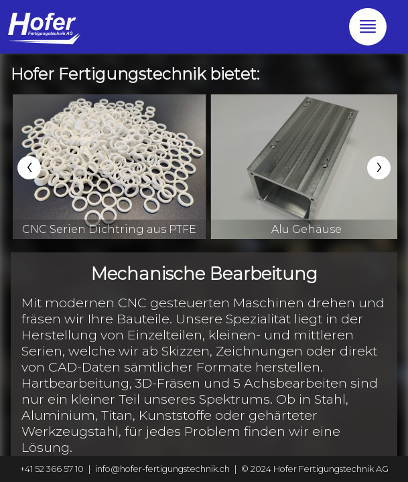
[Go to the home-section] (43, 26)
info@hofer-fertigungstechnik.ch (162, 469)
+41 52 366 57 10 (52, 469)
